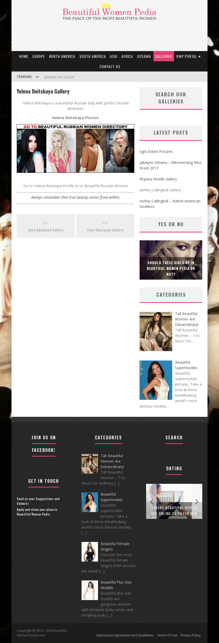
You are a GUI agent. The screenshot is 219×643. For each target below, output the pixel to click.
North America (62, 56)
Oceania (144, 56)
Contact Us (110, 66)
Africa (127, 56)
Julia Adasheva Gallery (46, 229)
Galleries (163, 56)
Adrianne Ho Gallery (59, 77)
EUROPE (38, 56)
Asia (113, 56)
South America (92, 56)
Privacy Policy (191, 635)
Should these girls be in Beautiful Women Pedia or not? (171, 268)
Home (23, 56)
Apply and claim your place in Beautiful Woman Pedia (37, 511)
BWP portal (186, 56)
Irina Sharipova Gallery (105, 229)
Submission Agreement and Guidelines (125, 635)
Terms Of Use (167, 635)
